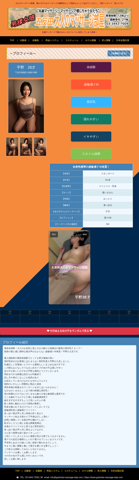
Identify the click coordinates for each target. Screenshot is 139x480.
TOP (12, 40)
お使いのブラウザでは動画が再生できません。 (69, 267)
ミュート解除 (81, 234)
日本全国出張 (122, 40)
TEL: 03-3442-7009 (27, 477)
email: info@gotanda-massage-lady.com (62, 477)
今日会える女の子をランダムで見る (69, 330)
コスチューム (71, 40)
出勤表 (23, 40)
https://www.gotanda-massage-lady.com (103, 477)
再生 (54, 234)
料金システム (52, 40)
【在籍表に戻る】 (119, 53)
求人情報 (106, 40)
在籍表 (35, 40)
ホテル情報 (90, 40)
